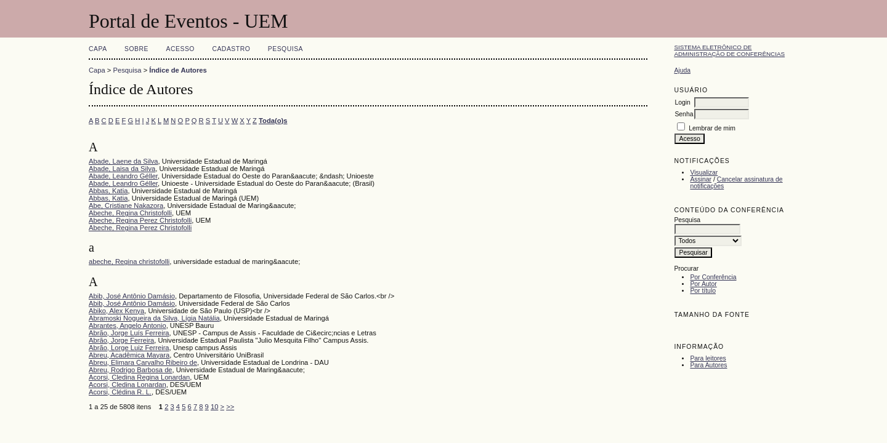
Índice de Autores (177, 70)
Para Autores (708, 365)
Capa (98, 49)
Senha (683, 114)
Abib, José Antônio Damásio (132, 296)
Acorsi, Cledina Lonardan (127, 384)
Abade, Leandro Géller (123, 176)
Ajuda (682, 70)
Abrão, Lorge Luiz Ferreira (129, 347)
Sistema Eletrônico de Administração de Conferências (729, 50)
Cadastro (231, 49)
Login (682, 102)
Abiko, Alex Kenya (116, 310)
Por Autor (703, 284)
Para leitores (708, 358)
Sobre (136, 49)
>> (230, 406)
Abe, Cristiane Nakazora (126, 205)
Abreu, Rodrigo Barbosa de (130, 369)
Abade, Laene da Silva (123, 161)
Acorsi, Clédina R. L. (120, 392)
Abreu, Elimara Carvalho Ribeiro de (143, 362)
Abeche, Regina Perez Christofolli (140, 220)
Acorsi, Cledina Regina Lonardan (139, 377)
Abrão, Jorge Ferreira (121, 340)
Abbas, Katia (108, 190)
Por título (703, 290)
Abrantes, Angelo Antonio (127, 325)
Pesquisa (285, 49)
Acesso (180, 49)
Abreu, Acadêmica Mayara (129, 355)
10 (214, 406)
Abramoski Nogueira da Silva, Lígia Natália (154, 318)
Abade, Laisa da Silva (122, 168)
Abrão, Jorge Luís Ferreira (129, 333)
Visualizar (704, 172)
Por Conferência (713, 277)
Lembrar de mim (712, 128)
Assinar (700, 179)
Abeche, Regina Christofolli (130, 213)
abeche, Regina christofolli (129, 261)
